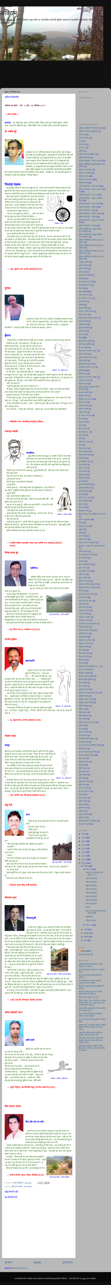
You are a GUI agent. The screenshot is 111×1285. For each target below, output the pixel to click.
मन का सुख (82, 536)
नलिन (80, 445)
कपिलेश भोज (83, 324)
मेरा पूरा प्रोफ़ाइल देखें (86, 954)
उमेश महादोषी (83, 292)
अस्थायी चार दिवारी (85, 275)
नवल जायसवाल (84, 451)
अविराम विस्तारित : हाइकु (87, 210)
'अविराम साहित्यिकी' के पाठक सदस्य (90, 128)
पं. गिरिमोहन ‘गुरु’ (84, 461)
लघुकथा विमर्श (83, 647)
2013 (84, 856)
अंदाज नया (82, 135)
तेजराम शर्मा (82, 422)
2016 (84, 845)
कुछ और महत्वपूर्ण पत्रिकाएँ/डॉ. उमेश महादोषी (96, 912)
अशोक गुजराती (84, 265)
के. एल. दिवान (83, 347)
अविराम (8, 13)
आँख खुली (82, 278)
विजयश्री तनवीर (84, 653)
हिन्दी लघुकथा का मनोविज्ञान (88, 821)
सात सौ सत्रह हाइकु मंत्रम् (88, 752)
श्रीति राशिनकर (84, 706)
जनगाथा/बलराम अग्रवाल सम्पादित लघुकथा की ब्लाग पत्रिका (90, 982)
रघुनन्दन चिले (83, 597)
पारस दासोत (83, 471)
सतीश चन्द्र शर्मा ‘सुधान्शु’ (87, 722)
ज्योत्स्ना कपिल (84, 409)
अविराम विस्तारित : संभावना (88, 226)
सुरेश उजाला (83, 768)
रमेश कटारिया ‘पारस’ (85, 601)
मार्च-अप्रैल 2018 (85, 571)
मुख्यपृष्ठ (37, 1262)
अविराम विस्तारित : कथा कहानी (89, 186)
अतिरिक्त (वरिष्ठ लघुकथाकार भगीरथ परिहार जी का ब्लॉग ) (91, 965)
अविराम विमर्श (83, 183)
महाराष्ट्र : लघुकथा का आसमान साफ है (92, 546)
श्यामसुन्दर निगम (84, 689)
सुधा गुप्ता (82, 765)
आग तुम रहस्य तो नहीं (86, 282)
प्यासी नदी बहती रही (85, 484)
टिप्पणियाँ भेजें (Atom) (19, 1268)
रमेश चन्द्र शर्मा (84, 607)
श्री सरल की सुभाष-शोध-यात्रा (89, 693)
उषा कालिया (83, 301)
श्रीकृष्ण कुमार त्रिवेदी (86, 702)
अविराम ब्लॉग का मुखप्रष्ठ (87, 154)
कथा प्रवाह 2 (83, 315)
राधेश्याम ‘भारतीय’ (84, 617)
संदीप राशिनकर (84, 716)
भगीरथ (81, 523)
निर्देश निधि (82, 458)
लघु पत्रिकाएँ (83, 637)
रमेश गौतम (82, 604)
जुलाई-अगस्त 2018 (85, 399)
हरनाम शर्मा (82, 804)
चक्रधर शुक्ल (83, 384)
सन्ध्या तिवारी (83, 735)
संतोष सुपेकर (83, 712)
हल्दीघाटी (82, 811)
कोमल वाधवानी (84, 354)
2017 (84, 841)
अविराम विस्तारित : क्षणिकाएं (88, 207)
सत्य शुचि (82, 729)
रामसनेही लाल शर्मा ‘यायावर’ (88, 624)
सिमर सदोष (82, 758)
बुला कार (81, 504)
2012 (84, 859)
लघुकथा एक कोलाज (85, 640)
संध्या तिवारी (83, 719)
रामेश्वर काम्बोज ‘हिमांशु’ (86, 630)
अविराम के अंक (84, 176)
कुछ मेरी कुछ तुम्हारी (85, 341)
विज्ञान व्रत (82, 660)
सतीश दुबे (82, 725)
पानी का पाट (83, 468)
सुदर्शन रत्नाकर (84, 762)
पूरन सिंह (82, 481)
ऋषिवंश (81, 305)
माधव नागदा (82, 568)
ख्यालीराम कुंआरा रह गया (87, 367)
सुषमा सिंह (82, 778)
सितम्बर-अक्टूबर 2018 (86, 755)
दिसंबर (86, 866)
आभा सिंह (82, 288)
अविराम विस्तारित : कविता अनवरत (90, 161)
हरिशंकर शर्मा (83, 808)
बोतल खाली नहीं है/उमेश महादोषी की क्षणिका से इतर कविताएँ (90, 1015)
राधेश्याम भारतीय (84, 620)
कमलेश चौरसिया (84, 328)
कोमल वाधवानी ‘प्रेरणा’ (86, 357)
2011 (84, 863)
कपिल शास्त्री (83, 321)
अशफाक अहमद (84, 262)
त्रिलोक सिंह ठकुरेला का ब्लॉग (88, 997)
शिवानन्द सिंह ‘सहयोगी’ (86, 676)
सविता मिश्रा (83, 749)
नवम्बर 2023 (83, 448)
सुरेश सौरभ (82, 772)
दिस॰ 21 (89, 925)
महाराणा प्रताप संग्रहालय (87, 542)
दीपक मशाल (83, 429)
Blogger (83, 1279)
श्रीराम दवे (82, 709)
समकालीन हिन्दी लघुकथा (87, 739)
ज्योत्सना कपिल (84, 406)
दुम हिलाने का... (84, 432)
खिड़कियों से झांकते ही (86, 364)
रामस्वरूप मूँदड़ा (84, 627)
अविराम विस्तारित (84, 158)
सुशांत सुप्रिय (83, 775)
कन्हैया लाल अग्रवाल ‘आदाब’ (88, 318)
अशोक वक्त (82, 272)
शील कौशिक (83, 683)
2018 (84, 838)
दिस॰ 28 (89, 869)
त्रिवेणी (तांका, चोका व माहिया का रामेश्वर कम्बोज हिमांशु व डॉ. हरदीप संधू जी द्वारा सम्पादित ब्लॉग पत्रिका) (92, 1002)
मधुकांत (81, 529)
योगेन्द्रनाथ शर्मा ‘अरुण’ (86, 594)
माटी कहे (81, 561)
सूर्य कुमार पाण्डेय (84, 781)
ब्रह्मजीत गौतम (84, 511)
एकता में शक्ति (83, 308)
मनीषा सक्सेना (83, 539)
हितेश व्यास (82, 817)
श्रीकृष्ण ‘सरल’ (84, 696)
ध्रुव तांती (82, 435)
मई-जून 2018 (83, 526)
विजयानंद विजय (84, 657)
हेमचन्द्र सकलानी (84, 824)
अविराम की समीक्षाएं (85, 173)
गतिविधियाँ (82, 370)
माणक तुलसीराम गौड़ (85, 564)
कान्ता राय (82, 334)
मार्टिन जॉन (82, 574)
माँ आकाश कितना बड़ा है (87, 555)
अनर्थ (80, 141)
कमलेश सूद (82, 331)
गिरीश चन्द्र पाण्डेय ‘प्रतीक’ (88, 377)
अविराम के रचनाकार (85, 179)
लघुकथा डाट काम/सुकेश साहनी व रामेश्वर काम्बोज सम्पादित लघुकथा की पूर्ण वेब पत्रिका (92, 1027)
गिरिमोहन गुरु (83, 374)
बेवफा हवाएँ (82, 507)
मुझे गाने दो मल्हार (84, 581)
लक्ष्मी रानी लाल (84, 633)
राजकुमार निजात (84, 610)
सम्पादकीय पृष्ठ (83, 742)
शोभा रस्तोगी (83, 686)
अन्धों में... (82, 148)
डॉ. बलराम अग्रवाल (85, 415)
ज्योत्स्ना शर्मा (83, 412)
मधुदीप (81, 533)
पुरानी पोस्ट (68, 1262)
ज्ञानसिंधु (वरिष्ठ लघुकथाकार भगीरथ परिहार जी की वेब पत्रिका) (90, 993)
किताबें (81, 338)
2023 (84, 834)
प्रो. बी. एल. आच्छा (85, 498)
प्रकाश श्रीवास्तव (85, 488)
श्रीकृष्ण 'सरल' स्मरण (86, 699)
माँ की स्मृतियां (83, 558)
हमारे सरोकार (83, 798)
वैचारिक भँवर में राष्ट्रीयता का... (89, 666)
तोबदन (81, 425)
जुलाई (86, 940)
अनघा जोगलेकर (84, 138)
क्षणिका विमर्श (83, 361)
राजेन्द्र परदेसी (83, 614)
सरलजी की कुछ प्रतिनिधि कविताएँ (90, 745)
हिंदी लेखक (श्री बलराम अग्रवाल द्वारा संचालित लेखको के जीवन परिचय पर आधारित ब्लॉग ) (91, 1040)
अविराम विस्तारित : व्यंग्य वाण (88, 195)
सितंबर (86, 937)
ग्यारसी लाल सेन (84, 380)
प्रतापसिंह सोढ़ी (84, 491)
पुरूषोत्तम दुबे (83, 478)
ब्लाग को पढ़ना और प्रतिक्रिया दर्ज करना (92, 514)
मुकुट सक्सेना (83, 578)
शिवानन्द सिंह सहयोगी (86, 680)
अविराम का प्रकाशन (85, 170)
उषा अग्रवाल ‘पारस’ (85, 298)
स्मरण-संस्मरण (83, 788)
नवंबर (86, 929)
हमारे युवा (82, 794)
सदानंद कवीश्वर (84, 732)
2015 (84, 849)
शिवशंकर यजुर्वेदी (84, 673)
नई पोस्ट (9, 1262)
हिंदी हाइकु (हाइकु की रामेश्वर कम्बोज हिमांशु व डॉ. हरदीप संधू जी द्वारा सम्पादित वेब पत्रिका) (92, 1048)
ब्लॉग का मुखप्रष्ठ (84, 519)
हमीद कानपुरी (83, 801)
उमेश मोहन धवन (84, 295)
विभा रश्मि (82, 663)
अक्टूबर (86, 933)
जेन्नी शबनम (83, 402)
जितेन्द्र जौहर (83, 396)
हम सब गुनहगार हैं (84, 791)
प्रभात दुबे (82, 494)
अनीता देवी (82, 144)
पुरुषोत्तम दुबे (83, 475)
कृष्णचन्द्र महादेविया (85, 344)
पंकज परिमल (83, 465)
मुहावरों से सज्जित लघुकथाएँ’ (88, 587)
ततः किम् (82, 419)
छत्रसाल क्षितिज (84, 392)
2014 (84, 852)
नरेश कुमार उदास (84, 442)
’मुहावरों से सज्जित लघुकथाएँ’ (88, 131)
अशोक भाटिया (83, 269)
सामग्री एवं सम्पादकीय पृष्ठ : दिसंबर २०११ (95, 873)
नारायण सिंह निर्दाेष (85, 455)
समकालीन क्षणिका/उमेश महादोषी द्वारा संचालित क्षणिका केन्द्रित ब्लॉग (91, 1034)
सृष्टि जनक (82, 785)
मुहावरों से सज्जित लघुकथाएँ (88, 584)
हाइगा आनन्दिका (84, 814)
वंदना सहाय (82, 650)
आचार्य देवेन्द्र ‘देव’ (85, 285)
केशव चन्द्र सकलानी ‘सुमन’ (88, 351)
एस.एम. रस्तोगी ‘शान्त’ (86, 311)
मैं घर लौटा (82, 591)
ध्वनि (80, 438)
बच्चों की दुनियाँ (84, 501)
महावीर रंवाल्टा (83, 551)
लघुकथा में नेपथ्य (84, 643)
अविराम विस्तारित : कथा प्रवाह (21, 1187)
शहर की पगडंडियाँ (84, 670)
